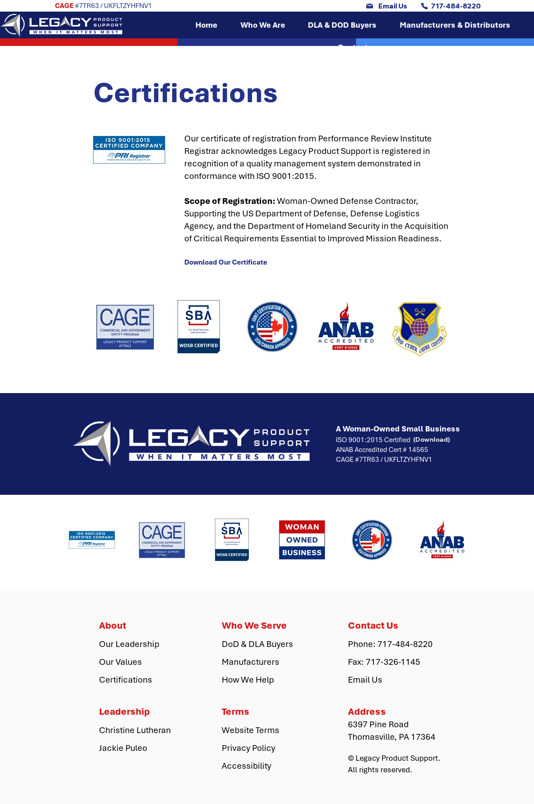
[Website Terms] (253, 730)
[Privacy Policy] (253, 748)
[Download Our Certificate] (228, 262)
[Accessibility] (253, 766)
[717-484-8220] (450, 6)
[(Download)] (431, 439)
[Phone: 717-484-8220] (390, 644)
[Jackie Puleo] (130, 748)
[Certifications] (130, 680)
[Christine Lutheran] (136, 730)
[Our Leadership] (130, 644)
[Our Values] (130, 662)
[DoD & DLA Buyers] (257, 644)
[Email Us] (386, 6)
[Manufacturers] (253, 662)
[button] (263, 25)
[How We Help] (253, 680)
